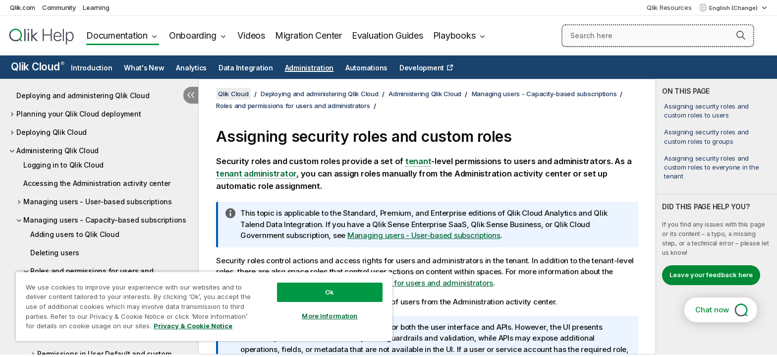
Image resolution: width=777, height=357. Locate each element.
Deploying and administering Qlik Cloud (83, 95)
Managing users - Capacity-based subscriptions (104, 220)
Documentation (117, 35)
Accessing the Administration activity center (96, 183)
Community (59, 7)
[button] (740, 35)
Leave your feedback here (711, 275)
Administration (309, 68)
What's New (144, 68)
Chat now (712, 309)
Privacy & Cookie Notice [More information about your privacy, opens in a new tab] (193, 326)
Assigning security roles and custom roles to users (706, 110)
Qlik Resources (669, 7)
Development (421, 68)
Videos (251, 35)
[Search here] (657, 35)
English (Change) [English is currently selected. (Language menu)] (734, 7)
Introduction (91, 68)
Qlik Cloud (37, 66)
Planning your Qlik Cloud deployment (78, 114)
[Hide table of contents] (190, 95)
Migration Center (308, 35)
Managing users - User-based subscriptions (97, 201)
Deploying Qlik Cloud (51, 132)
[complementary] (716, 217)
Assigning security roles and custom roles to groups (706, 136)
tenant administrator (256, 173)
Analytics (191, 68)
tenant (418, 161)
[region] (204, 306)
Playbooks (454, 35)
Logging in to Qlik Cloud (63, 165)
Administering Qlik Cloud (57, 150)
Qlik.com (22, 7)
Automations (366, 68)
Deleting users (54, 252)
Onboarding (193, 35)
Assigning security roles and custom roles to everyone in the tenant (711, 167)
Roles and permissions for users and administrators (293, 106)
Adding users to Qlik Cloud (74, 234)
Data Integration (246, 68)
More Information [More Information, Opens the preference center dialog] (329, 316)
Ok (329, 292)
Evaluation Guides (387, 35)
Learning (96, 7)
